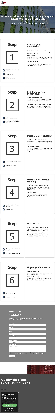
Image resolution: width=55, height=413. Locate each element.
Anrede (11, 327)
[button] (53, 2)
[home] (3, 2)
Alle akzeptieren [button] (9, 405)
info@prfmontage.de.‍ (37, 318)
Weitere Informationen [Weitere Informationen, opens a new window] (13, 403)
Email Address (12, 336)
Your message (13, 344)
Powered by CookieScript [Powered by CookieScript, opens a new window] (9, 410)
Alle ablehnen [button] (10, 408)
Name (10, 331)
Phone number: (13, 340)
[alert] (9, 402)
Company (11, 323)
